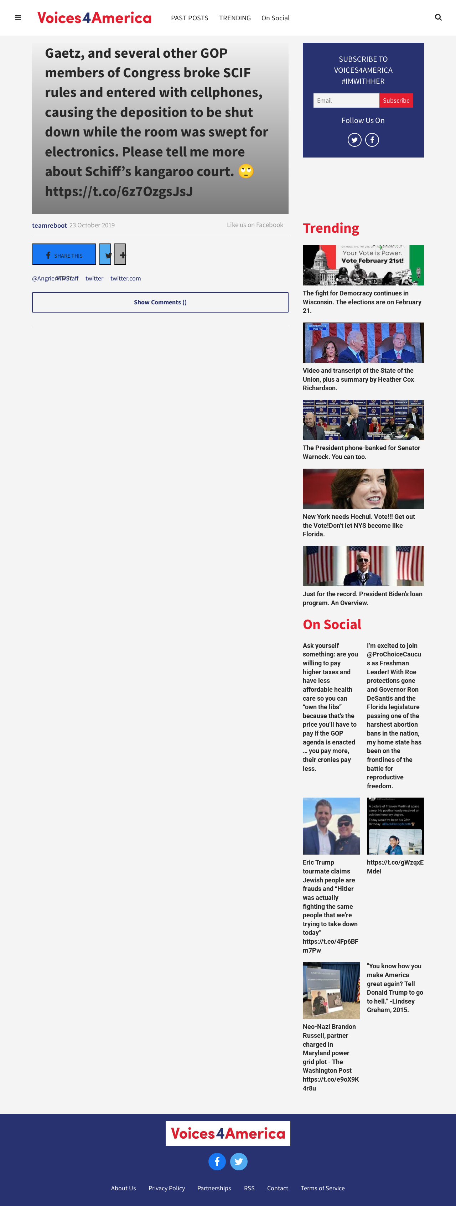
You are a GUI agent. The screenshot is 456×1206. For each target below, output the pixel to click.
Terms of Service (323, 1188)
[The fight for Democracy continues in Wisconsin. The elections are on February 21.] (363, 265)
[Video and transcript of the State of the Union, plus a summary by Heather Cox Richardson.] (363, 343)
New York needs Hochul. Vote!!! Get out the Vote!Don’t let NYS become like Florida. (359, 525)
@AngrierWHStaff (55, 278)
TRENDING (235, 18)
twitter (94, 278)
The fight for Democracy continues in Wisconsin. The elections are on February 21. (362, 302)
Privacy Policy (167, 1188)
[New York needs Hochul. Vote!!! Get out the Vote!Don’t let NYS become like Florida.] (363, 489)
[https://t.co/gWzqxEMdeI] (395, 826)
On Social (275, 18)
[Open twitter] (355, 140)
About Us (123, 1188)
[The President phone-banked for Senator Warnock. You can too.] (363, 420)
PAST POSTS (189, 18)
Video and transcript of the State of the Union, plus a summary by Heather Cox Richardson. (358, 379)
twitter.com (125, 278)
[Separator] (120, 254)
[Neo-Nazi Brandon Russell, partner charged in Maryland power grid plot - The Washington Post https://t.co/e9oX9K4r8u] (331, 990)
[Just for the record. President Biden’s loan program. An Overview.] (363, 566)
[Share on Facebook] (64, 254)
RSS (249, 1188)
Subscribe (396, 100)
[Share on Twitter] (105, 254)
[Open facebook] (372, 140)
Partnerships (214, 1188)
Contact (277, 1188)
